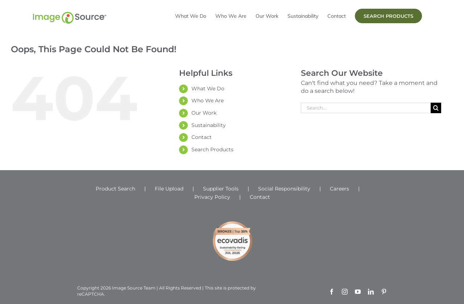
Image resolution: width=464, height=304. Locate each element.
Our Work (203, 113)
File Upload (169, 188)
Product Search (115, 188)
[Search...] (366, 108)
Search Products (212, 149)
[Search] (436, 108)
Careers (339, 188)
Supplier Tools (221, 188)
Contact (201, 137)
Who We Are (207, 100)
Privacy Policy (212, 197)
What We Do (207, 88)
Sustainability (208, 125)
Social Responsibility (284, 188)
